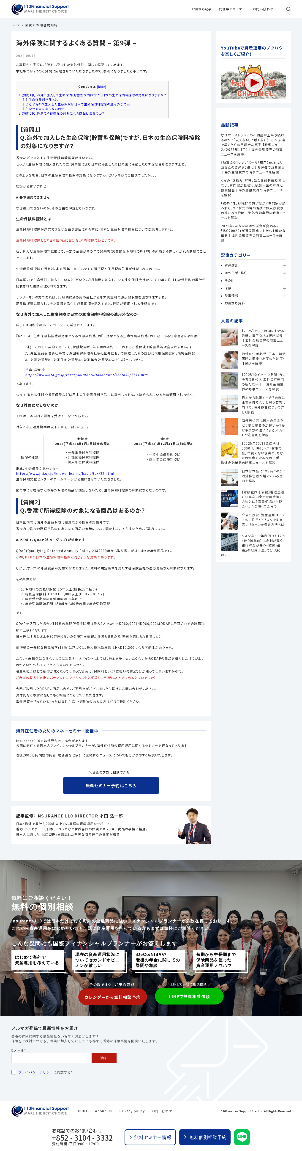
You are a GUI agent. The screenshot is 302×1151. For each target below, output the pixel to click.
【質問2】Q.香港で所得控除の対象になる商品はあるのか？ (62, 113)
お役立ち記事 (201, 9)
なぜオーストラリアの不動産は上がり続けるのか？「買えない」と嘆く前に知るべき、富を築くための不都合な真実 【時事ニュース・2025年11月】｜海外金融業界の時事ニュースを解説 (253, 145)
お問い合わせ (263, 9)
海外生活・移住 (236, 272)
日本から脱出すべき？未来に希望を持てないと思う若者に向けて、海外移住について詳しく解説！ (264, 404)
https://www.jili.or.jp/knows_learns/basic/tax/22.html (65, 473)
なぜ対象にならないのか (43, 109)
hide (101, 86)
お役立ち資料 (235, 303)
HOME (83, 1111)
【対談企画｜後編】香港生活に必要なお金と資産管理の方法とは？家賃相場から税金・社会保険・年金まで (263, 499)
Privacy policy (132, 1111)
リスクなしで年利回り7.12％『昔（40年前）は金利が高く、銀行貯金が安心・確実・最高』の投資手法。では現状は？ (253, 545)
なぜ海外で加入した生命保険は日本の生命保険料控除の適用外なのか (76, 104)
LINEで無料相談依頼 (189, 996)
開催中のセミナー (232, 9)
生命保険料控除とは (40, 99)
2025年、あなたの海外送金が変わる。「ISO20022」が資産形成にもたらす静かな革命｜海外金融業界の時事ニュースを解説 (253, 233)
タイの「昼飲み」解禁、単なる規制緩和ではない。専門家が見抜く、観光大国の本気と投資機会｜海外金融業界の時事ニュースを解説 (253, 187)
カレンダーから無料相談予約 (112, 997)
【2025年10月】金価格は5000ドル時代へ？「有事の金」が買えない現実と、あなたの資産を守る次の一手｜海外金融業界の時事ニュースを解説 (252, 453)
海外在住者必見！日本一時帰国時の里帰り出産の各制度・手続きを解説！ (264, 358)
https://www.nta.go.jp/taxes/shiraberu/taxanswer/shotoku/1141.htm (86, 374)
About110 (103, 1111)
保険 (228, 288)
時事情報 (232, 295)
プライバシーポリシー (36, 1072)
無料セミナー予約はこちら (111, 785)
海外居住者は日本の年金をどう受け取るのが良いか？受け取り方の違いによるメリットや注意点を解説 (263, 427)
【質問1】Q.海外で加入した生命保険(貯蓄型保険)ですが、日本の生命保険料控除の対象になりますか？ (92, 95)
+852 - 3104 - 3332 (82, 1138)
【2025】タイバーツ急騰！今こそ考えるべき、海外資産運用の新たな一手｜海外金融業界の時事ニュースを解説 (264, 381)
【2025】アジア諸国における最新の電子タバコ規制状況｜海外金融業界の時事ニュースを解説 (263, 338)
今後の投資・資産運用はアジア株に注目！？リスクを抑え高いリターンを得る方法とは (263, 520)
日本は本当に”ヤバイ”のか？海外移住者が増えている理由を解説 (264, 476)
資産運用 (232, 265)
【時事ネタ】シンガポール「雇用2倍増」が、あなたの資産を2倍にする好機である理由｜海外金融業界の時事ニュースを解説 (253, 167)
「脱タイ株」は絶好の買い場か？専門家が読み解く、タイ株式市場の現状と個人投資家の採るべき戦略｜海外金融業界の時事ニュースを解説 (253, 210)
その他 (230, 280)
